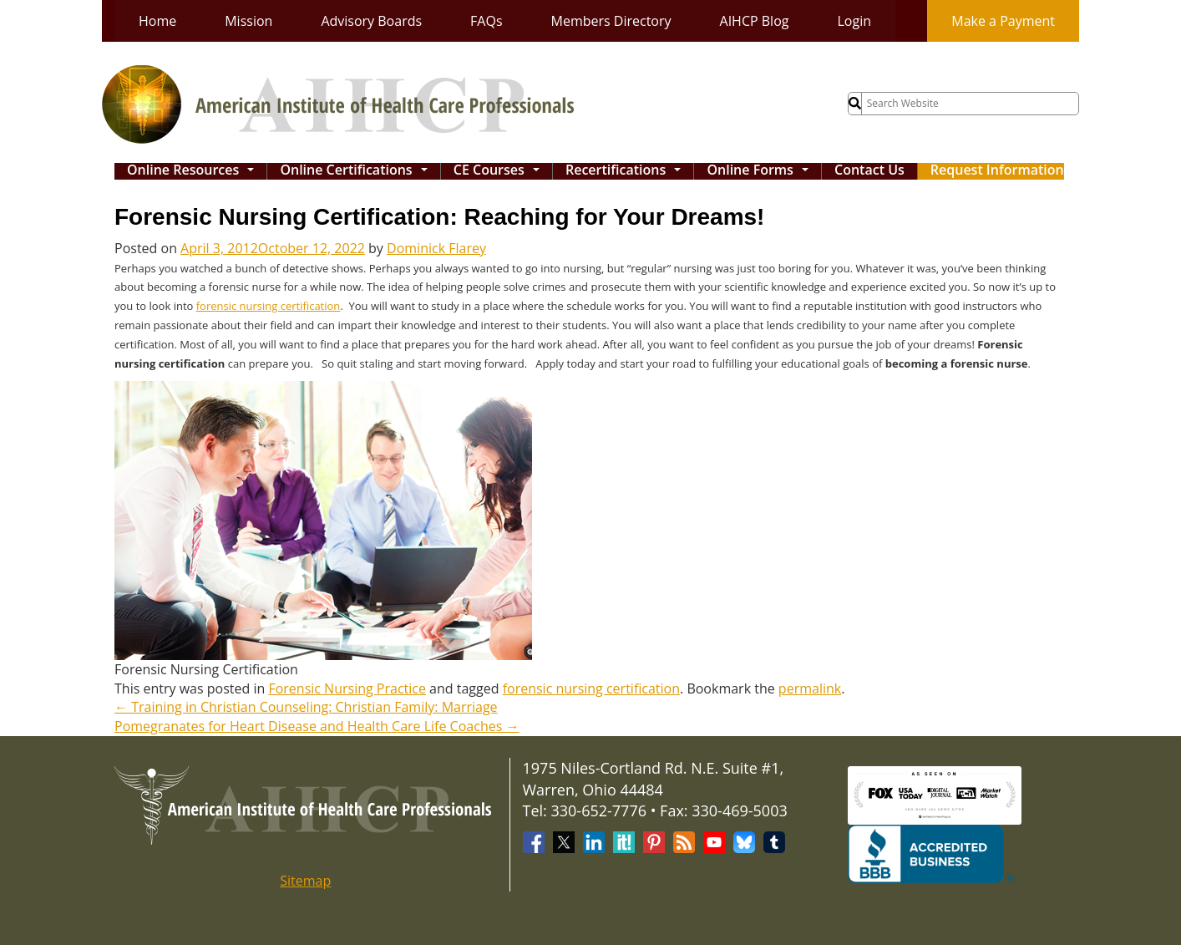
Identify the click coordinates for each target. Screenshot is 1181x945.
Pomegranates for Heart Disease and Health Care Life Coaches (316, 726)
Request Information (997, 171)
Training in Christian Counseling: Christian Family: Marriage (306, 707)
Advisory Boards (371, 21)
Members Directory (611, 21)
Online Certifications (357, 171)
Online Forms (761, 171)
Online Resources (194, 171)
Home (157, 21)
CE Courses (500, 171)
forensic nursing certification (268, 305)
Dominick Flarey (436, 248)
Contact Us (869, 171)
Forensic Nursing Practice (347, 688)
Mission (248, 21)
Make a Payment (1003, 21)
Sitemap (305, 880)
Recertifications (627, 171)
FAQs (486, 21)
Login (854, 21)
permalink (809, 688)
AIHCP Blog (754, 21)
